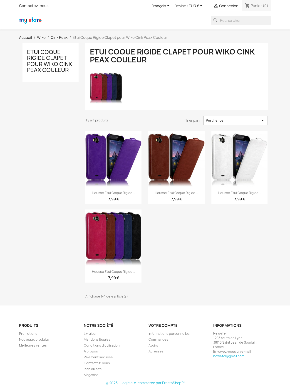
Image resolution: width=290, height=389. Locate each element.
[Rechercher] (241, 20)
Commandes (158, 339)
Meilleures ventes (33, 345)
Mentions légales (97, 339)
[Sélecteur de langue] (161, 6)
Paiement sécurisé (98, 357)
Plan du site (93, 369)
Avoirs (153, 345)
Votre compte (163, 325)
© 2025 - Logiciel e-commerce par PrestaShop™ (145, 383)
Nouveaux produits (34, 339)
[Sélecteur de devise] (196, 6)
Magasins (91, 375)
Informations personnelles (169, 333)
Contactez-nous (34, 5)
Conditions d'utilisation (102, 345)
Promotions (28, 333)
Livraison (90, 333)
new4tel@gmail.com (228, 356)
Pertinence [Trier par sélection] (235, 120)
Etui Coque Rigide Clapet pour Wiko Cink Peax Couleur (49, 61)
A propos (91, 351)
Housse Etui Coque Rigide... (113, 193)
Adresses (156, 351)
